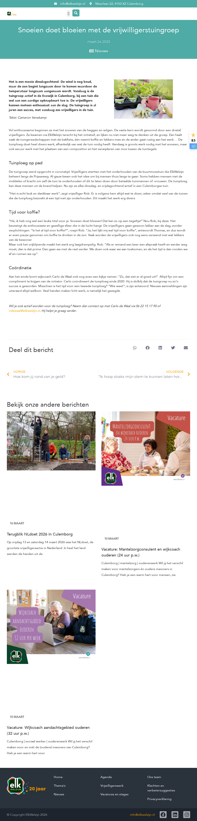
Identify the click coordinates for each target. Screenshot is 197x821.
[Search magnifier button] (76, 13)
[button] (68, 13)
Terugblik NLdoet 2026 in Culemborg (40, 534)
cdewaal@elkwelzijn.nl (24, 311)
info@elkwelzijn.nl (142, 815)
